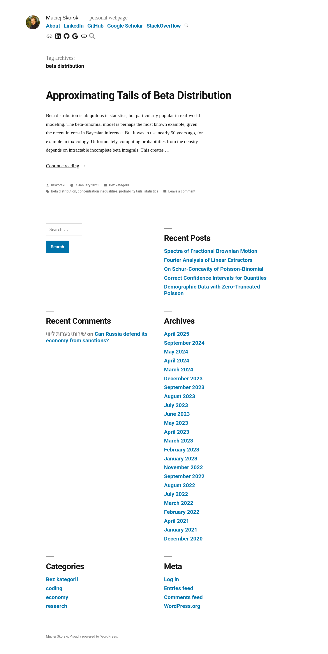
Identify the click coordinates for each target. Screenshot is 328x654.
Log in (171, 579)
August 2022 (179, 485)
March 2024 (178, 369)
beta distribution (63, 191)
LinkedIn (74, 26)
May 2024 (176, 351)
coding (54, 588)
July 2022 (176, 494)
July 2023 (176, 405)
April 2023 (176, 432)
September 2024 (184, 343)
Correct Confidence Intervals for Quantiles (215, 278)
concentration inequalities (97, 191)
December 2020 (183, 538)
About (53, 26)
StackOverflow (163, 26)
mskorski (58, 185)
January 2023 (181, 458)
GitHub (95, 26)
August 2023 (179, 396)
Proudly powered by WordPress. (94, 636)
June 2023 (177, 414)
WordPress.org (182, 606)
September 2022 (184, 476)
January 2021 (181, 529)
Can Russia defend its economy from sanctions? (97, 337)
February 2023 (181, 449)
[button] (186, 26)
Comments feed (183, 597)
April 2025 (176, 334)
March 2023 (178, 440)
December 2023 (183, 378)
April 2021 (176, 521)
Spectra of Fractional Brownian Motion (210, 251)
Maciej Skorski (62, 17)
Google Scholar (125, 26)
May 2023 (176, 423)
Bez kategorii (119, 185)
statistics (151, 191)
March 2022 (178, 503)
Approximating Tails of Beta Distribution (138, 95)
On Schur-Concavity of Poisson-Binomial (213, 269)
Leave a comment (182, 191)
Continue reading (66, 166)
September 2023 (184, 387)
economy (57, 597)
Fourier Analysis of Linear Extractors (208, 260)
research (56, 606)
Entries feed (178, 588)
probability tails (131, 191)
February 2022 (181, 512)
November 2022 (183, 467)
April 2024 (176, 360)
